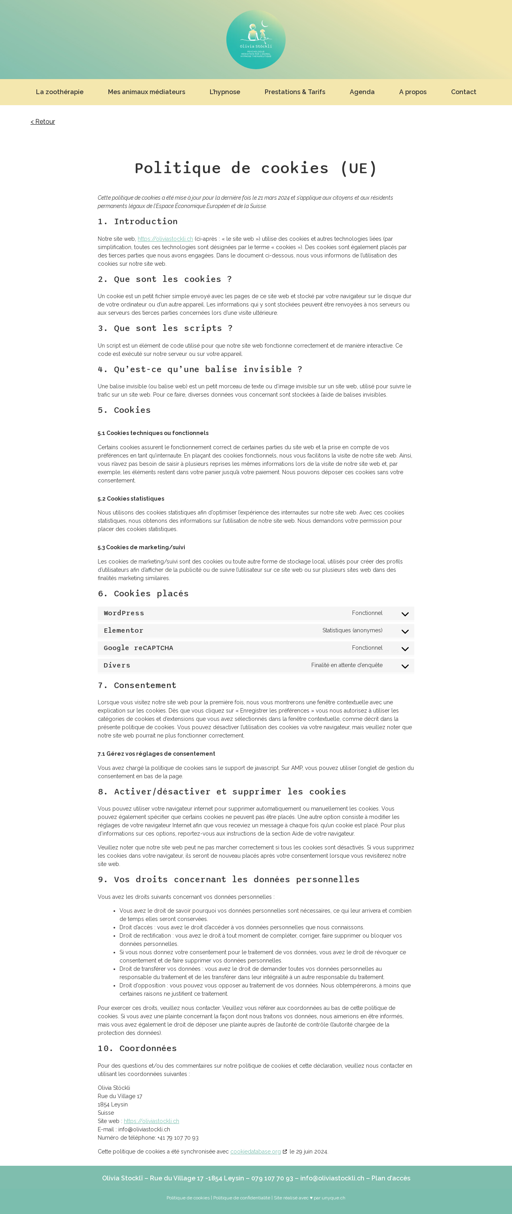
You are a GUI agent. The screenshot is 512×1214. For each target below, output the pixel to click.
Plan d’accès (391, 1178)
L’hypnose (225, 92)
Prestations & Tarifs (295, 92)
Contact (463, 92)
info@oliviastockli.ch (332, 1178)
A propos (413, 92)
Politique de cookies (188, 1198)
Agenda (362, 92)
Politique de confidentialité (241, 1198)
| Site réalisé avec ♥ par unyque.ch (307, 1198)
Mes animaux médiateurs (146, 92)
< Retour (42, 121)
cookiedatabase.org (255, 1151)
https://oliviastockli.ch (165, 239)
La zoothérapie (59, 92)
